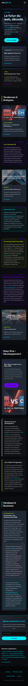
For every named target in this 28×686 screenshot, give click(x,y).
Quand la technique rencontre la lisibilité (12, 651)
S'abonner (14, 638)
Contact (19, 676)
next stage (14, 479)
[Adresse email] (14, 633)
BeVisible (12, 548)
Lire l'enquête (11, 385)
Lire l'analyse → (8, 84)
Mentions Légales (18, 672)
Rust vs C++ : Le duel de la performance (12, 653)
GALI (6, 2)
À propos (7, 672)
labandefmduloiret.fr (9, 216)
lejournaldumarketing (11, 592)
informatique (9, 27)
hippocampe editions (10, 287)
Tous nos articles (6, 662)
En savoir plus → (8, 63)
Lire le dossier (11, 40)
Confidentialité (10, 676)
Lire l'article (7, 134)
